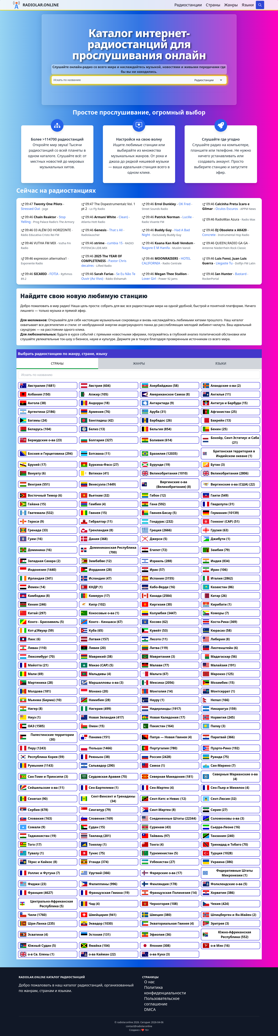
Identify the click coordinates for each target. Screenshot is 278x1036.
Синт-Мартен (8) (159, 809)
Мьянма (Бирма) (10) (41, 700)
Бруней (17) (33, 464)
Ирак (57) (153, 569)
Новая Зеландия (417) (102, 717)
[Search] (260, 5)
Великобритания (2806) (226, 473)
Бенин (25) (215, 429)
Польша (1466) (96, 748)
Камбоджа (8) (35, 595)
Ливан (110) (33, 647)
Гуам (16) (31, 538)
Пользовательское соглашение (162, 1001)
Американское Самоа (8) (166, 394)
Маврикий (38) (97, 656)
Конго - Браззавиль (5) (42, 621)
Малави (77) (155, 665)
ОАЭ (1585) (32, 726)
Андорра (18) (95, 403)
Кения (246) (33, 604)
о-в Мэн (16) (216, 945)
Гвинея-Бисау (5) (159, 512)
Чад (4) (90, 903)
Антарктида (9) (158, 403)
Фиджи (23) (33, 884)
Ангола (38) (33, 403)
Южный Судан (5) (38, 945)
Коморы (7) (216, 613)
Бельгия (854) (157, 429)
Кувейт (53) (155, 630)
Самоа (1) (153, 765)
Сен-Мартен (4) (158, 787)
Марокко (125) (218, 674)
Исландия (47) (96, 578)
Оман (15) (92, 726)
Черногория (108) (160, 903)
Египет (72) (154, 550)
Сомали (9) (32, 827)
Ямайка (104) (95, 945)
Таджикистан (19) (38, 835)
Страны (213, 5)
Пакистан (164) (158, 726)
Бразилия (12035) (159, 453)
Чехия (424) (216, 903)
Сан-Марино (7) (219, 765)
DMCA (150, 1009)
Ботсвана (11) (95, 453)
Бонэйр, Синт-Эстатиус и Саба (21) (231, 440)
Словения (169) (97, 818)
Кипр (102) (93, 604)
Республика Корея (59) (42, 756)
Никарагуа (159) (219, 708)
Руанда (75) (216, 756)
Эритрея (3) (216, 923)
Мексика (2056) (158, 682)
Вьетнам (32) (95, 495)
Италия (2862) (218, 578)
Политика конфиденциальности (165, 990)
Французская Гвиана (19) (105, 892)
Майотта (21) (34, 665)
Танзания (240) (218, 835)
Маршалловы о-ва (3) (102, 682)
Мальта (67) (155, 674)
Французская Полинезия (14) (169, 892)
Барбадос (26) (157, 420)
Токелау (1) (94, 844)
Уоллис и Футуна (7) (40, 873)
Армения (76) (95, 411)
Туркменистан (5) (160, 853)
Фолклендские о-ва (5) (225, 884)
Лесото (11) (155, 639)
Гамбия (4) (93, 504)
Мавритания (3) (158, 656)
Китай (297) (33, 613)
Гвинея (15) (94, 512)
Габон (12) (154, 495)
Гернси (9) (32, 521)
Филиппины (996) (99, 884)
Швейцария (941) (99, 914)
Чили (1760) (33, 914)
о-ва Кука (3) (156, 954)
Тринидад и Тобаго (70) (225, 844)
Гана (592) (154, 504)
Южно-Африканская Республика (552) (227, 934)
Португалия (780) (159, 748)
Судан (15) (93, 827)
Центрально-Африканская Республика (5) (46, 903)
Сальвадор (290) (98, 765)
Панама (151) (95, 737)
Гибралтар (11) (97, 521)
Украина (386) (218, 861)
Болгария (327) (97, 440)
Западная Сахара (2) (40, 561)
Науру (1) (153, 700)
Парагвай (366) (219, 737)
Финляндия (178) (159, 884)
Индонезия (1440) (38, 569)
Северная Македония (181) (167, 776)
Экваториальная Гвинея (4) (168, 923)
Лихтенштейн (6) (220, 647)
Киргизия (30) (157, 604)
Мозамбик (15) (218, 682)
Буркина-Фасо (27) (100, 464)
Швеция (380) (156, 914)
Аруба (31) (154, 411)
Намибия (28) (96, 700)
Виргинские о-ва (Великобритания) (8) (166, 484)
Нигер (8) (31, 708)
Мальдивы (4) (96, 674)
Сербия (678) (34, 809)
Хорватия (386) (218, 892)
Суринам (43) (156, 827)
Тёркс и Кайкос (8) (38, 861)
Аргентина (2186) (37, 411)
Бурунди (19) (156, 464)
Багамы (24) (33, 420)
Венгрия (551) (35, 484)
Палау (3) (214, 726)
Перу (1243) (33, 748)
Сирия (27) (215, 809)
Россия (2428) (156, 756)
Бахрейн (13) (217, 420)
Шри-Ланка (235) (37, 923)
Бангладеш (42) (97, 420)
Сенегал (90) (34, 798)
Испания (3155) (158, 578)
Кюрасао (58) (217, 630)
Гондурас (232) (157, 521)
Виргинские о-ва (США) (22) (229, 484)
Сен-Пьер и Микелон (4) (226, 787)
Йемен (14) (33, 587)
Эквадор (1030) (97, 923)
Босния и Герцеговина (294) (46, 453)
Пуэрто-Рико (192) (221, 748)
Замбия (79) (216, 550)
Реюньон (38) (95, 756)
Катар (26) (215, 595)
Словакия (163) (36, 818)
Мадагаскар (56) (220, 656)
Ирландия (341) (36, 578)
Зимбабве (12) (96, 561)
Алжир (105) (94, 394)
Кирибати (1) (217, 604)
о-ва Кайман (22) (98, 954)
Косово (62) (155, 621)
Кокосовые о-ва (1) (100, 613)
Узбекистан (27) (158, 861)
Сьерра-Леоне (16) (221, 827)
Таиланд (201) (96, 835)
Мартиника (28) (36, 682)
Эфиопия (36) (156, 934)
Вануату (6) (33, 473)
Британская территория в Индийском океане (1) (229, 453)
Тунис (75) (93, 853)
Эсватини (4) (34, 934)
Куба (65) (92, 630)
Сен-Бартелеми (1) (100, 787)
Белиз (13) (93, 429)
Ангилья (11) (217, 394)
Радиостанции (188, 5)
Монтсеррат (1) (219, 691)
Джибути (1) (216, 538)
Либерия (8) (216, 639)
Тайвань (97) (156, 835)
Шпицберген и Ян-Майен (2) (229, 914)
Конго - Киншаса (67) (101, 621)
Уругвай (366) (95, 873)
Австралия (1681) (37, 385)
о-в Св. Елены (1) (37, 954)
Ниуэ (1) (30, 717)
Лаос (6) (30, 639)
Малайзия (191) (219, 665)
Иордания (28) (96, 569)
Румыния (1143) (36, 765)
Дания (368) (94, 538)
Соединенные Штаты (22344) (169, 818)
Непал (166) (216, 700)
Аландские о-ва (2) (222, 385)
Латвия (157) (95, 639)
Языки (248, 5)
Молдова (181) (35, 691)
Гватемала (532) (37, 512)
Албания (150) (35, 394)
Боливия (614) (157, 440)
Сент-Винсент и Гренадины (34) (108, 798)
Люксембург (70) (37, 656)
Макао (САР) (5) (97, 665)
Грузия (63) (215, 530)
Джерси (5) (154, 538)
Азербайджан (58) (160, 385)
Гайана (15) (33, 504)
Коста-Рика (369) (220, 621)
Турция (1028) (218, 853)
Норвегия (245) (219, 717)
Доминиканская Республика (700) (108, 549)
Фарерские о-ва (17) (162, 873)
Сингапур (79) (96, 809)
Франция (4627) (36, 892)
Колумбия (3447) (159, 613)
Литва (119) (155, 647)
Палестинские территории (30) (47, 737)
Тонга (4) (153, 844)
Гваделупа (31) (218, 504)
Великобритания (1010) (165, 473)
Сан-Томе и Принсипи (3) (44, 776)
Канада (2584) (157, 595)
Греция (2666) (157, 530)
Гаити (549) (216, 495)
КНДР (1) (92, 587)
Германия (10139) (221, 512)
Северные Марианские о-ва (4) (230, 776)
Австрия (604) (96, 385)
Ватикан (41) (95, 473)
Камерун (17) (95, 595)
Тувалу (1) (32, 853)
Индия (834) (216, 561)
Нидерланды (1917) (161, 708)
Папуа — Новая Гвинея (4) (167, 737)
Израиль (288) (157, 561)
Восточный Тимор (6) (41, 495)
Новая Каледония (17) (163, 717)
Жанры (231, 5)
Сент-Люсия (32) (220, 798)
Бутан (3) (214, 464)
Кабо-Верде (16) (158, 587)
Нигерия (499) (96, 708)
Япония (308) (156, 945)
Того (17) (31, 844)
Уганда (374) (95, 861)
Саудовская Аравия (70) (104, 776)
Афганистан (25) (220, 411)
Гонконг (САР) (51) (221, 521)
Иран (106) (215, 569)
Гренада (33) (34, 530)
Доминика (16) (36, 550)
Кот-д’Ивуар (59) (37, 630)
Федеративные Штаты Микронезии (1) (228, 872)
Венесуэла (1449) (98, 484)
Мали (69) (32, 674)
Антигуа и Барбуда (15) (225, 403)
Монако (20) (94, 691)
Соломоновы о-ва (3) (223, 818)
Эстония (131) (96, 934)
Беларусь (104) (35, 429)
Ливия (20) (93, 647)
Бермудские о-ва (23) (41, 440)
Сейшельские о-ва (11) (42, 787)
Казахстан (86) (218, 587)
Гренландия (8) (97, 530)
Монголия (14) (157, 691)
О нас (149, 981)
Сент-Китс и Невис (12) (164, 798)
